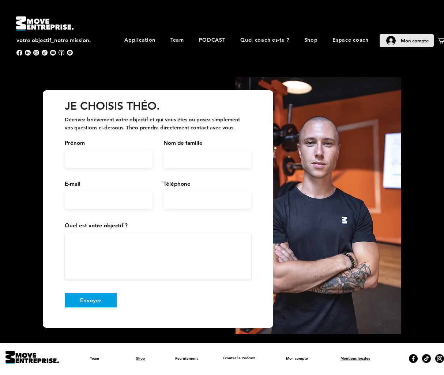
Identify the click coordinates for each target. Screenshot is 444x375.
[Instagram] (36, 53)
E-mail (72, 183)
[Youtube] (53, 53)
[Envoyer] (91, 300)
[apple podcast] (61, 53)
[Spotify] (70, 53)
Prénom (75, 142)
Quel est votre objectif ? (96, 225)
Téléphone (177, 183)
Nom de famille (183, 142)
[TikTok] (45, 53)
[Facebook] (19, 53)
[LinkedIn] (28, 53)
